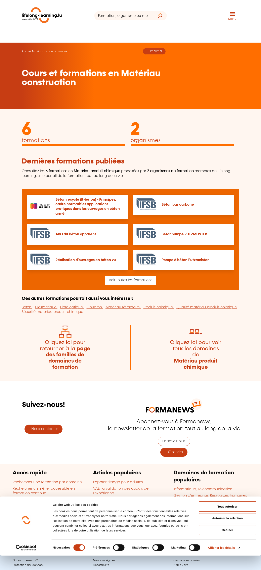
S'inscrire (174, 452)
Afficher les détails (221, 562)
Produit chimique (158, 307)
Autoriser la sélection (227, 532)
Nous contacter (43, 429)
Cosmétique (46, 307)
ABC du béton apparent (75, 234)
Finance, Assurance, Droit (195, 509)
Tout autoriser (227, 521)
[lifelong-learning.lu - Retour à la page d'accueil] (42, 16)
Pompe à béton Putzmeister (185, 260)
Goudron (95, 307)
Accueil (26, 51)
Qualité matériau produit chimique (206, 307)
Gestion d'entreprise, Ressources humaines (210, 495)
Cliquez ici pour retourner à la (65, 355)
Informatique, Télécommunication (202, 489)
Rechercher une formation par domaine (47, 482)
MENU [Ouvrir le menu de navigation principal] (232, 18)
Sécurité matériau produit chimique (52, 312)
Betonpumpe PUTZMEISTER (184, 234)
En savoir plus (173, 441)
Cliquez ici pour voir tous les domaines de (195, 355)
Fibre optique (72, 307)
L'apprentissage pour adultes (118, 482)
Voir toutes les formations (130, 280)
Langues (180, 502)
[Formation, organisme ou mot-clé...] (123, 15)
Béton (27, 307)
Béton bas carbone (178, 204)
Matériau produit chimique (49, 51)
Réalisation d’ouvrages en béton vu (85, 260)
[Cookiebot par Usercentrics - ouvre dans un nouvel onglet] (26, 562)
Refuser (227, 544)
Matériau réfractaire (123, 307)
